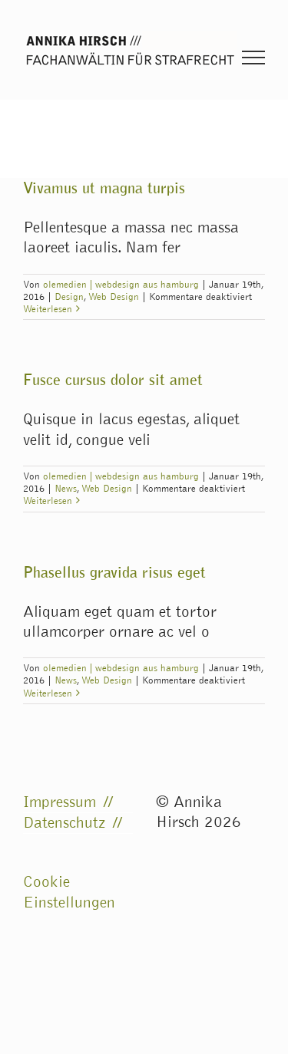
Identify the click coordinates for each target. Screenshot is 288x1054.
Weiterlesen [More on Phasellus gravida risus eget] (47, 693)
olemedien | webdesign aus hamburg (121, 284)
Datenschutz (64, 823)
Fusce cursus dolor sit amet (113, 380)
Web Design (113, 296)
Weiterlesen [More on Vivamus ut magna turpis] (47, 309)
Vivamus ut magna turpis (104, 188)
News (66, 488)
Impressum (59, 802)
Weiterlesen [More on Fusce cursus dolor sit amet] (47, 501)
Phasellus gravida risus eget (114, 572)
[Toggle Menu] (254, 57)
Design (69, 296)
